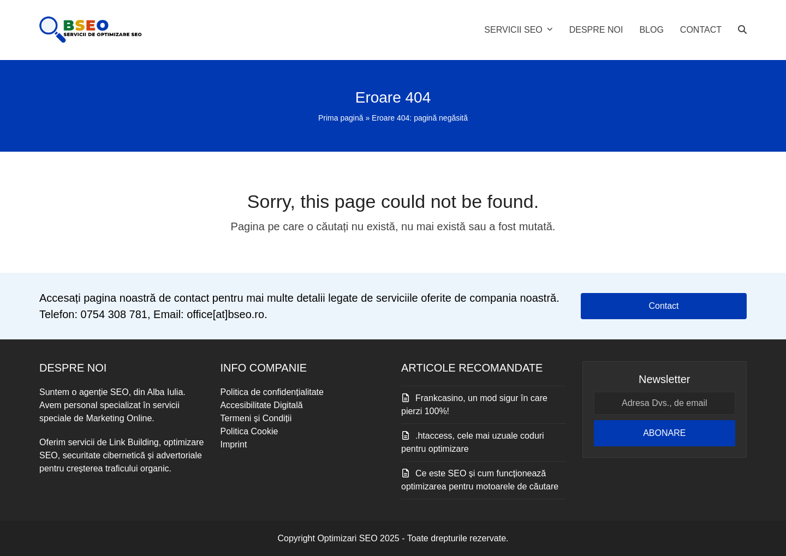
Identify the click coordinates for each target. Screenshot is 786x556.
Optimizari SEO (347, 538)
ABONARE (664, 433)
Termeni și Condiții (256, 418)
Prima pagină (341, 117)
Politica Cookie (249, 431)
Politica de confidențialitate (272, 392)
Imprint (234, 444)
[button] (742, 30)
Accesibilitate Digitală (262, 405)
